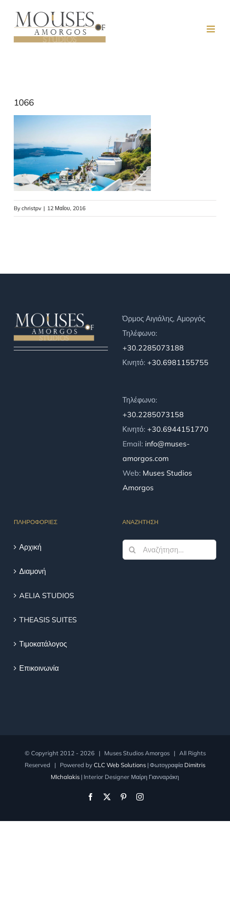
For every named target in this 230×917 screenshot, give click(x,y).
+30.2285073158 (153, 414)
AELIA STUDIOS (46, 595)
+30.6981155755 (178, 362)
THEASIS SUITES (48, 619)
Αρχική (30, 546)
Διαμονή (32, 571)
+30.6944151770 (178, 429)
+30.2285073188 (153, 347)
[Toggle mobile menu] (211, 29)
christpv (31, 208)
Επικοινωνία (39, 668)
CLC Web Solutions (120, 765)
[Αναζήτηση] (133, 550)
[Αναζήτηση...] (170, 550)
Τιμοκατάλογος (43, 643)
